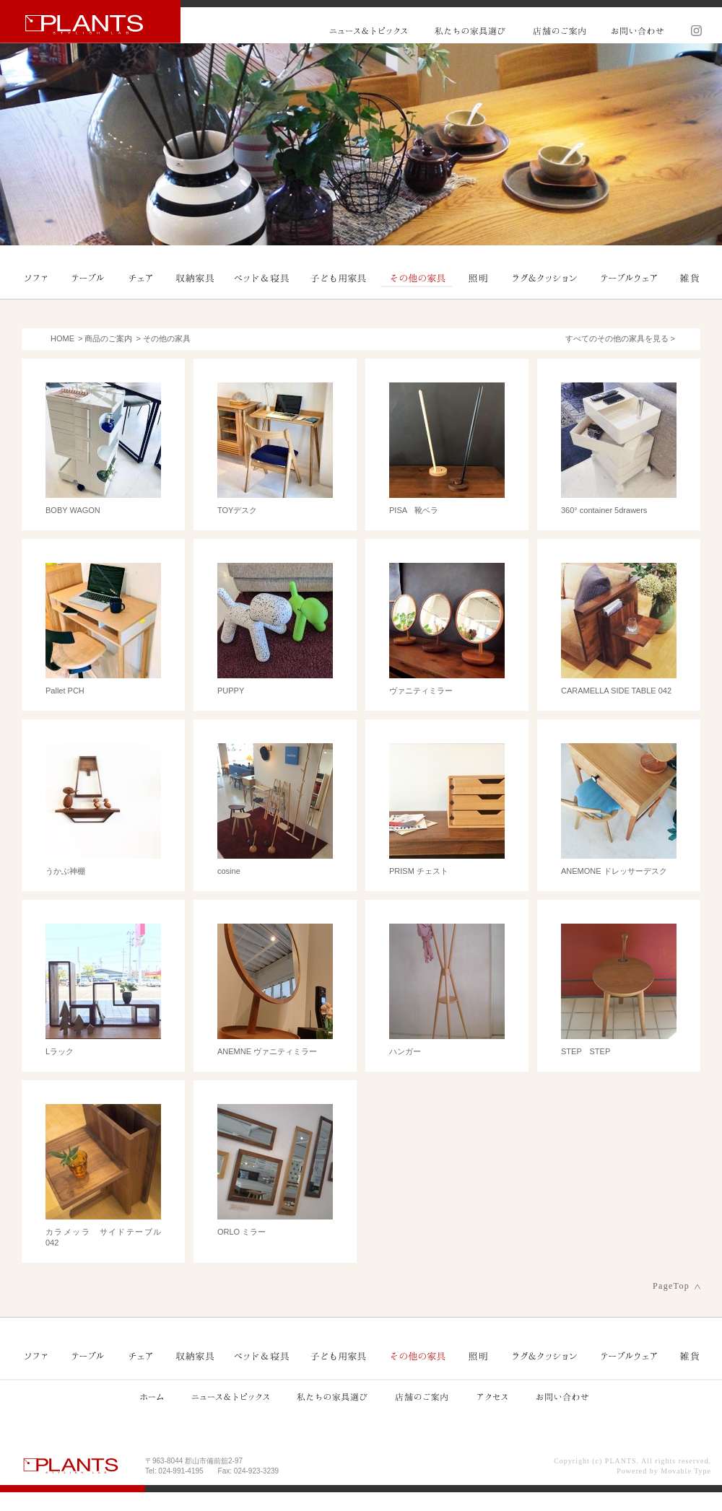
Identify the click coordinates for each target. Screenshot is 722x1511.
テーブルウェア (628, 277)
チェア (141, 277)
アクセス (491, 1396)
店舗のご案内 (559, 30)
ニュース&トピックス (369, 30)
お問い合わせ (636, 30)
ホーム (151, 1396)
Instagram (691, 30)
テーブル (89, 277)
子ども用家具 (339, 277)
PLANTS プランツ (90, 21)
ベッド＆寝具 (262, 277)
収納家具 (196, 277)
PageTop (671, 1286)
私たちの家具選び (470, 30)
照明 (477, 277)
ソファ (37, 277)
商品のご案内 (108, 338)
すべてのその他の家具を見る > (620, 338)
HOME (62, 338)
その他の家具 (416, 277)
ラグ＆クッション (545, 277)
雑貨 (689, 277)
